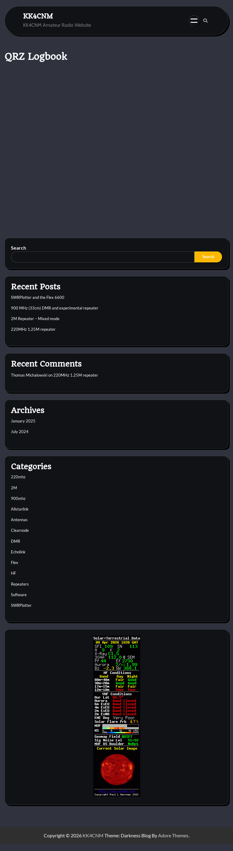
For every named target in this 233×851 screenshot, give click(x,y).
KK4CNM (38, 16)
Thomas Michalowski (29, 375)
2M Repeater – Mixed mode (35, 318)
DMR (15, 541)
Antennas (19, 519)
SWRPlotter (21, 605)
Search (18, 248)
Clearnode (20, 530)
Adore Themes (173, 835)
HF (13, 573)
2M (14, 487)
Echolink (18, 551)
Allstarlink (20, 509)
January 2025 (23, 421)
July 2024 (20, 431)
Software (19, 594)
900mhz (18, 498)
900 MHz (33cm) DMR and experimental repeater (54, 308)
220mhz (18, 476)
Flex (14, 562)
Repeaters (20, 584)
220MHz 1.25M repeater (33, 329)
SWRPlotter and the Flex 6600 (37, 297)
